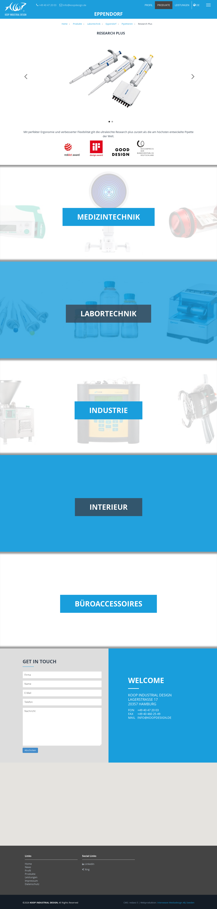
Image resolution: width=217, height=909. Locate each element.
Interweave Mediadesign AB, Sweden (175, 902)
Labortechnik (93, 24)
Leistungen (182, 5)
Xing (86, 869)
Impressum (31, 880)
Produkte (163, 5)
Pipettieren (127, 24)
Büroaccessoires (108, 604)
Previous (26, 79)
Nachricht (62, 727)
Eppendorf (111, 24)
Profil (149, 5)
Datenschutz (32, 884)
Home (65, 24)
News (28, 867)
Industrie (108, 410)
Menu (208, 5)
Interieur (109, 507)
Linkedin (88, 864)
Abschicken (30, 750)
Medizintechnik (108, 217)
